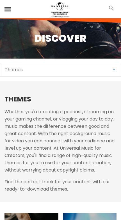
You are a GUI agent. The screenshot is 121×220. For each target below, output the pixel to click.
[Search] (7, 9)
